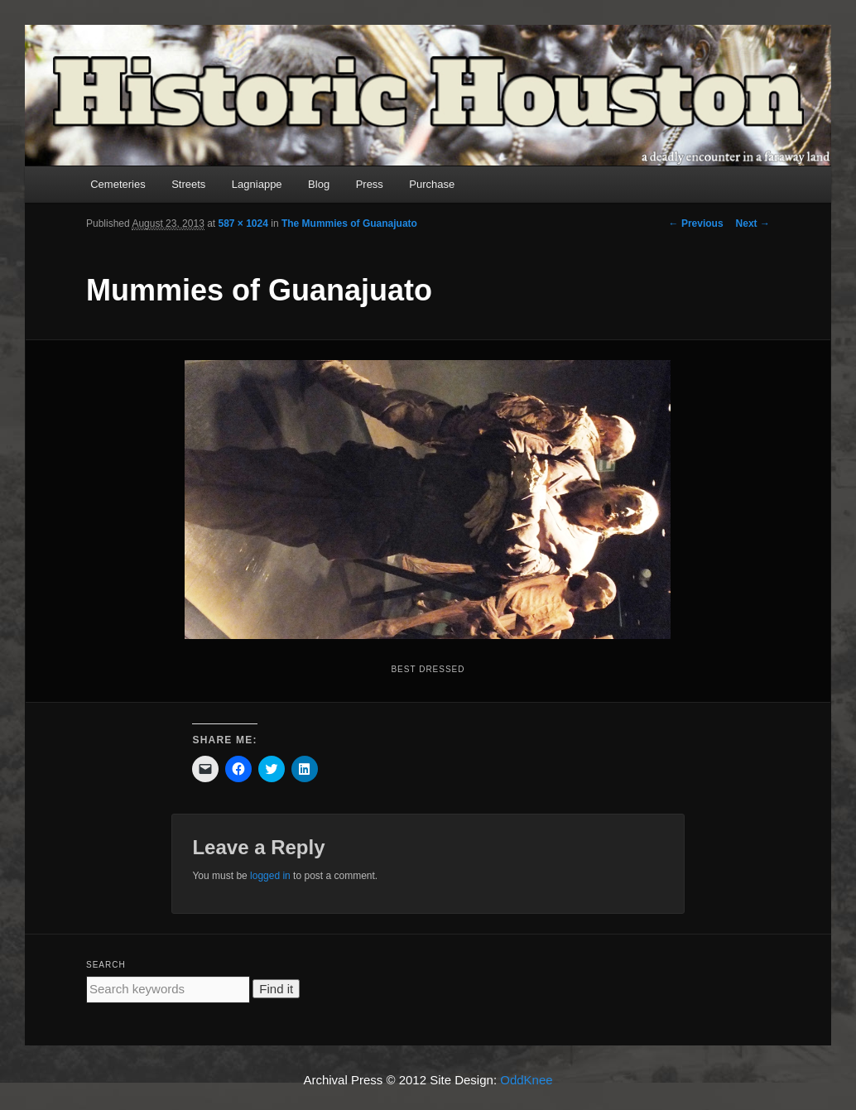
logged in (270, 876)
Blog (318, 184)
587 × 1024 (243, 223)
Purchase (431, 184)
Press (369, 184)
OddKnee (526, 1080)
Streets (188, 184)
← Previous (696, 223)
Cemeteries (117, 184)
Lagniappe (257, 184)
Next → (753, 223)
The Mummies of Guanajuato (349, 223)
